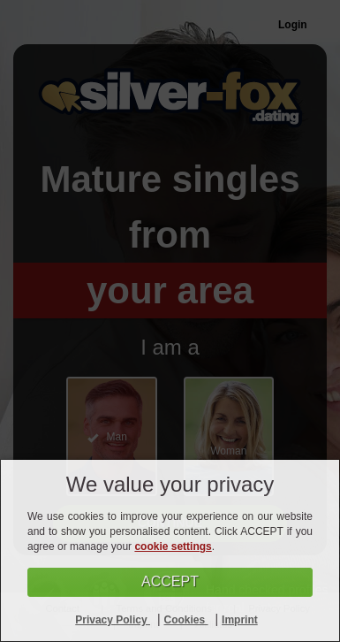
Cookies (186, 620)
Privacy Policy (112, 620)
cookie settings (172, 546)
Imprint (240, 620)
